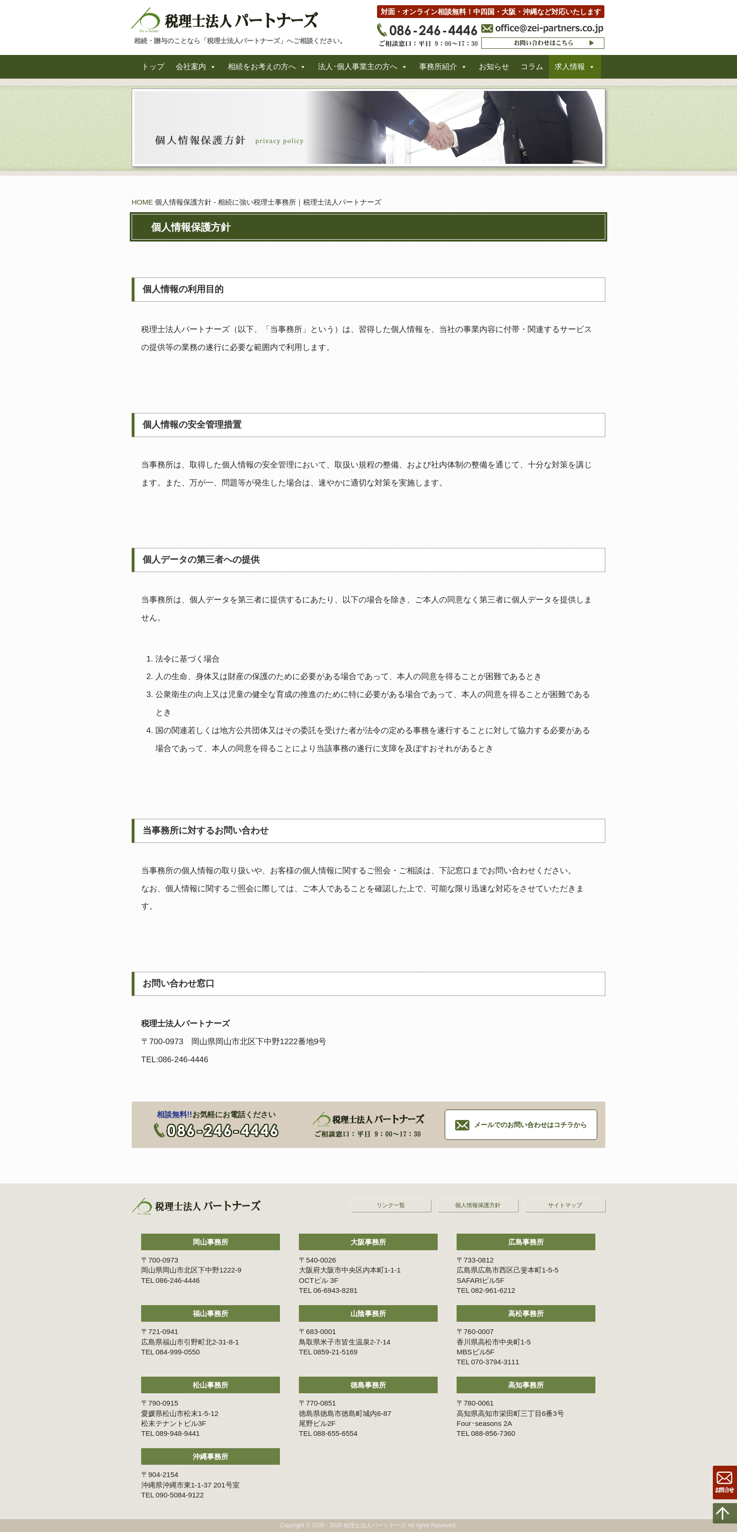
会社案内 (191, 70)
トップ (153, 70)
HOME (142, 202)
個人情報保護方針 (478, 1205)
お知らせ (494, 70)
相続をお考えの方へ (262, 70)
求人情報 (570, 70)
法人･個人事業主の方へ (357, 70)
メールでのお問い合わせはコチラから (530, 1125)
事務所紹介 (438, 70)
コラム (532, 70)
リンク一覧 (391, 1205)
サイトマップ (565, 1205)
